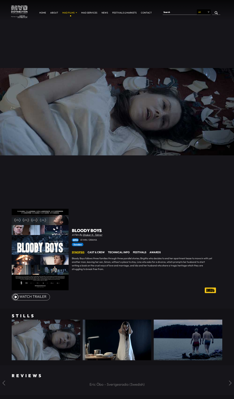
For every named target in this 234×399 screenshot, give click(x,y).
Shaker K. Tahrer (92, 234)
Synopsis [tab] (78, 252)
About (54, 12)
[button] (4, 383)
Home (42, 12)
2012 (75, 240)
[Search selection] (204, 12)
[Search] (180, 12)
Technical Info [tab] (119, 252)
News (105, 12)
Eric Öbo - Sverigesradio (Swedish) (117, 384)
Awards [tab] (155, 252)
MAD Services (89, 12)
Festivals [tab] (139, 252)
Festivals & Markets (124, 12)
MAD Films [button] (68, 12)
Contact (146, 12)
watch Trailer (29, 296)
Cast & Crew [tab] (96, 252)
